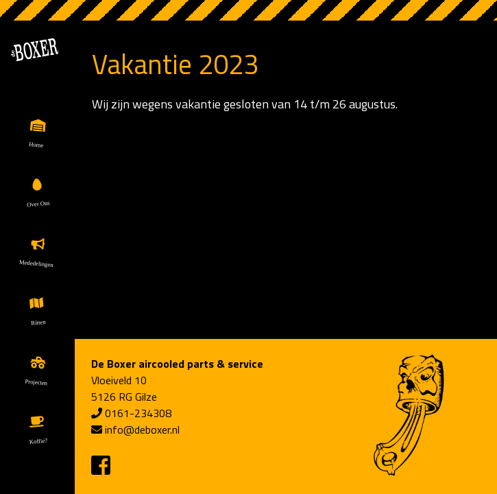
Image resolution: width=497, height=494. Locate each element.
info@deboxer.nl (142, 429)
